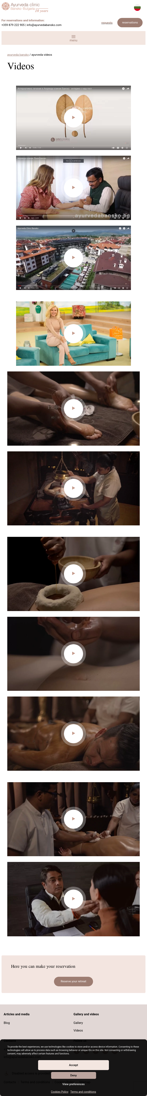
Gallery (78, 1023)
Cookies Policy (59, 1091)
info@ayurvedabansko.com (44, 25)
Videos (78, 1030)
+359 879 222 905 (13, 25)
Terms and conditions (83, 1091)
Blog (7, 1023)
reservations (130, 22)
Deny (73, 1075)
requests (107, 22)
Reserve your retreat (73, 981)
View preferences (73, 1084)
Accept (73, 1065)
